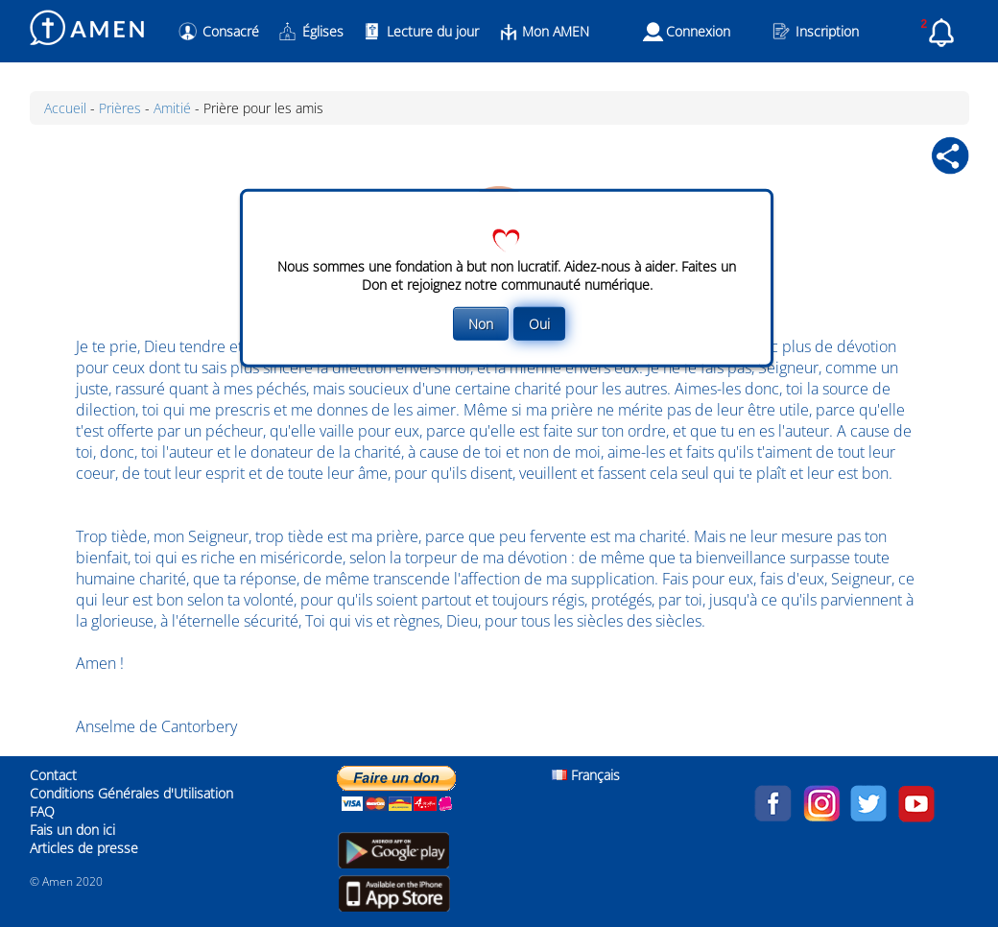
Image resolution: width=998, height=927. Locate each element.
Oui (539, 324)
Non (480, 324)
